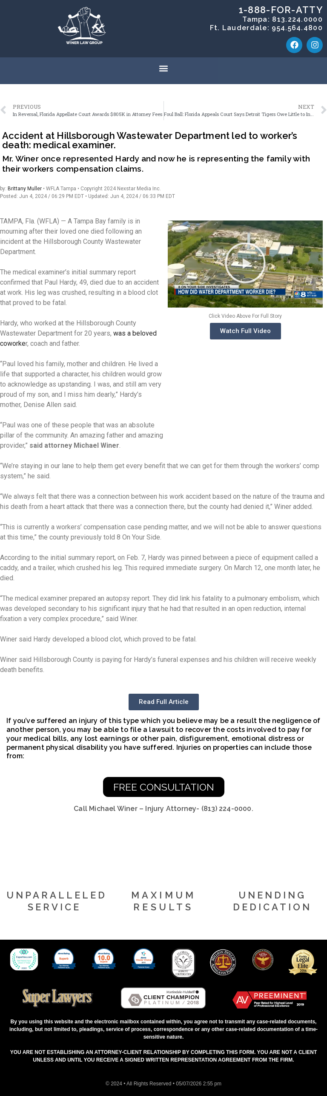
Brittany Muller (25, 189)
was (120, 333)
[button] (164, 69)
